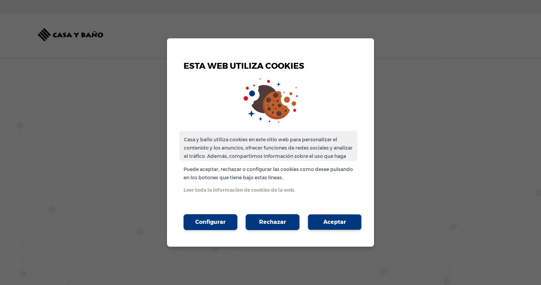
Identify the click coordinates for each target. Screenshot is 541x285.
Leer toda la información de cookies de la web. (239, 190)
